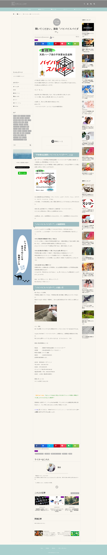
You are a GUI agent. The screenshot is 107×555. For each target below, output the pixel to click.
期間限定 (15, 120)
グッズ (24, 128)
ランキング (27, 118)
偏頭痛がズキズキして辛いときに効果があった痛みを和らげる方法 (88, 128)
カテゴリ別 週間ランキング (18, 76)
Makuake (15, 122)
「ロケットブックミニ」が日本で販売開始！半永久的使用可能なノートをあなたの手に (88, 143)
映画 (20, 137)
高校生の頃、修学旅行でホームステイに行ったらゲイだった (88, 196)
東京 (19, 120)
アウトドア (16, 137)
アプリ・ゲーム (77, 9)
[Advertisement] (57, 122)
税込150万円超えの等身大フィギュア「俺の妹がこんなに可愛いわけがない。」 (88, 291)
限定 (27, 128)
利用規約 (47, 548)
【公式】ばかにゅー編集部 (63, 409)
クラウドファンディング (18, 139)
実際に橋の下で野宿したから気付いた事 (88, 321)
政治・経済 (53, 9)
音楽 (23, 122)
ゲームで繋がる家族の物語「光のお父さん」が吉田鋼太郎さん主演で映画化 (88, 81)
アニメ (22, 135)
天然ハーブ (65, 453)
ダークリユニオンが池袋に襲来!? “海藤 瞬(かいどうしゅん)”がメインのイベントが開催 (88, 227)
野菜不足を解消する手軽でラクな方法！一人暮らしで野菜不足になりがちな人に (88, 159)
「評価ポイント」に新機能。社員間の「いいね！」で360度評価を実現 (88, 66)
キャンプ (24, 137)
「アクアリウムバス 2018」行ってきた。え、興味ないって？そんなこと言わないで (50, 534)
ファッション (16, 126)
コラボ (29, 120)
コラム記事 (17, 9)
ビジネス (21, 124)
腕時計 (15, 135)
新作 (25, 139)
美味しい (21, 118)
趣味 (22, 120)
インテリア (23, 115)
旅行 (14, 118)
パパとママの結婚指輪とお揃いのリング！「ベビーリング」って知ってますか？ (88, 112)
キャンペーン (22, 126)
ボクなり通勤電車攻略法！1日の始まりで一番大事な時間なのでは (88, 259)
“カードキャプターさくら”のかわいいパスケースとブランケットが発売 (88, 97)
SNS (15, 133)
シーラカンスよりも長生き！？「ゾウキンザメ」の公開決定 (88, 307)
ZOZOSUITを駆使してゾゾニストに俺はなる (88, 34)
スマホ (20, 128)
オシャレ (28, 115)
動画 (23, 133)
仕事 (18, 135)
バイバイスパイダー (39, 453)
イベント (15, 128)
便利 (18, 115)
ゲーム (15, 115)
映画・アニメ (41, 9)
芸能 (29, 9)
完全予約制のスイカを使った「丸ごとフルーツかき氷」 (88, 174)
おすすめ (26, 124)
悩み (18, 118)
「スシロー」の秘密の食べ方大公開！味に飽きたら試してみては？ (88, 211)
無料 (19, 122)
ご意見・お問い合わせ (62, 548)
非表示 (60, 141)
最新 (28, 126)
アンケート (16, 124)
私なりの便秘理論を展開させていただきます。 (88, 337)
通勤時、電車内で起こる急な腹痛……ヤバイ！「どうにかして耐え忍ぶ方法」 (88, 50)
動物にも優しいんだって (56, 453)
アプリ (26, 122)
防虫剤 (70, 453)
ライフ (65, 9)
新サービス (28, 133)
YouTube (89, 9)
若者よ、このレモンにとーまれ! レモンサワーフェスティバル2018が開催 (64, 534)
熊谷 (51, 37)
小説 (18, 133)
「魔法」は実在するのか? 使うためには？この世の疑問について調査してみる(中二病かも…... (88, 275)
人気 (26, 120)
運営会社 (53, 548)
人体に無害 (47, 453)
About (42, 548)
